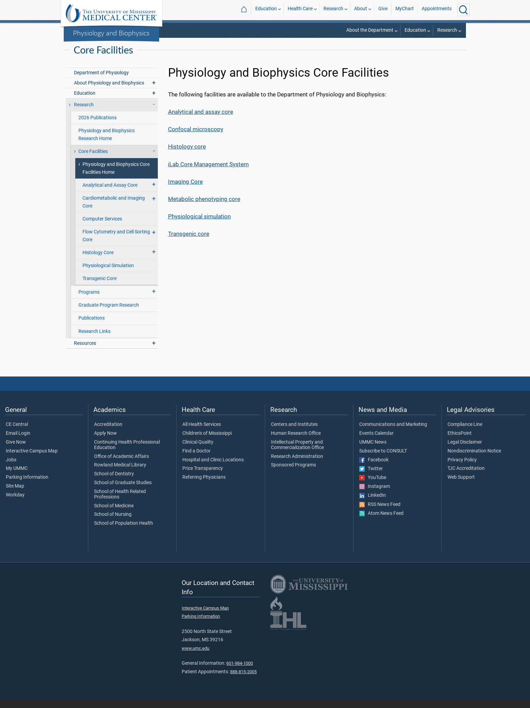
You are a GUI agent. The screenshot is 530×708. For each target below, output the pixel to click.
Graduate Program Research (108, 314)
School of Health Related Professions (120, 503)
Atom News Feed (381, 522)
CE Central (17, 433)
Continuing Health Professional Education (127, 453)
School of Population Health (123, 532)
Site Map (15, 495)
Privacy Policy (462, 469)
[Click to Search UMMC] (463, 10)
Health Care (300, 10)
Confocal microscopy (195, 138)
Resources (85, 352)
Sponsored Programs (293, 474)
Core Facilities (450, 44)
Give (383, 10)
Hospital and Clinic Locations (213, 469)
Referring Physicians (204, 486)
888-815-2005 (243, 680)
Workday (15, 504)
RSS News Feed (379, 513)
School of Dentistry (114, 483)
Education (266, 10)
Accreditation (108, 433)
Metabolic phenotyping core (204, 207)
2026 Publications (97, 126)
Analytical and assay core (200, 120)
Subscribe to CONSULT (383, 460)
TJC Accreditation (466, 477)
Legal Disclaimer (465, 451)
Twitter (371, 477)
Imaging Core (185, 190)
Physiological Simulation (108, 274)
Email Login (18, 442)
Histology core (187, 155)
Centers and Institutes (294, 433)
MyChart (404, 10)
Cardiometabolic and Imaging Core (113, 211)
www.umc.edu (195, 657)
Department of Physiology (101, 81)
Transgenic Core (99, 287)
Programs (89, 301)
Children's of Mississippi (207, 442)
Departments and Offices (266, 44)
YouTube (372, 486)
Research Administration (297, 465)
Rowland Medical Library (120, 474)
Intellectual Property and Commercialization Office (297, 453)
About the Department (369, 30)
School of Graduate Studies (123, 491)
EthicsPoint (460, 442)
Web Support (461, 486)
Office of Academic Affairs (121, 465)
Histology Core (97, 261)
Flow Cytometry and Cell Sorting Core (116, 244)
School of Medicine (114, 515)
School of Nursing (113, 523)
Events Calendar (376, 442)
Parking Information (27, 486)
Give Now (16, 451)
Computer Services (102, 228)
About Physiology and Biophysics (109, 92)
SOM (227, 44)
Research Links (94, 340)
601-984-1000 (239, 672)
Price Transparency (202, 477)
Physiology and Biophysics (111, 32)
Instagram (374, 495)
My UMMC (17, 477)
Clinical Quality (197, 451)
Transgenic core (188, 242)
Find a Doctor (196, 460)
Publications (91, 327)
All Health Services (201, 433)
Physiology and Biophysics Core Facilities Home (116, 177)
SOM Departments (318, 44)
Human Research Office (296, 442)
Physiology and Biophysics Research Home (106, 143)
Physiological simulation (199, 225)
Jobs (11, 469)
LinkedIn (372, 504)
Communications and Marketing (393, 433)
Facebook (374, 469)
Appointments (437, 10)
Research (333, 10)
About (360, 10)
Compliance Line (465, 433)
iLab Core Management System (208, 173)
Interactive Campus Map (32, 460)
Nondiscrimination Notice (474, 460)
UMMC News (373, 451)
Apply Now (105, 442)
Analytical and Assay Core (109, 194)
